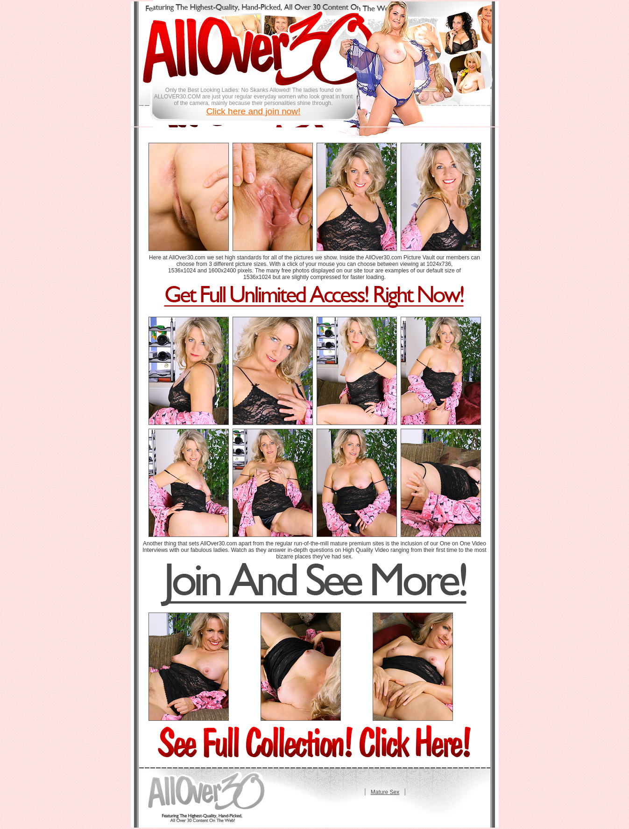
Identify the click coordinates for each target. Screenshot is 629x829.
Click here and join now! (253, 111)
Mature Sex (385, 792)
